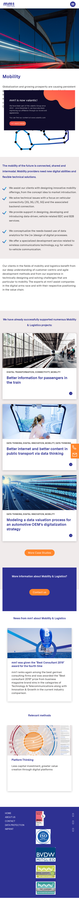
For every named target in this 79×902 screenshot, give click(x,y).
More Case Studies (39, 552)
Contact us (39, 592)
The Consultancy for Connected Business (9, 4)
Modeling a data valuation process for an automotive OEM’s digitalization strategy (39, 524)
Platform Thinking (22, 759)
